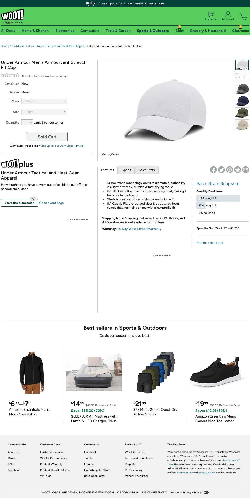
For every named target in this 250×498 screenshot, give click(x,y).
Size (16, 112)
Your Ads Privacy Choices (187, 492)
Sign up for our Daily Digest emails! (62, 145)
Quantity (12, 122)
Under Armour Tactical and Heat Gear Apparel (56, 46)
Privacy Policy (133, 470)
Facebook (90, 452)
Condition (12, 84)
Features (107, 170)
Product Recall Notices (55, 470)
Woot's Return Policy (53, 458)
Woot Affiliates (135, 452)
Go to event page (51, 203)
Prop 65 (130, 464)
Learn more (156, 3)
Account (228, 16)
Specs (126, 170)
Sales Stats (147, 170)
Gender (14, 92)
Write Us (45, 476)
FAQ (10, 464)
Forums (210, 16)
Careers (13, 458)
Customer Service (51, 452)
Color (15, 101)
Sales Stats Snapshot (218, 183)
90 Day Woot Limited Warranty (139, 229)
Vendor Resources (136, 476)
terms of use (186, 472)
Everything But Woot (97, 470)
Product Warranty (51, 464)
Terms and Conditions (139, 458)
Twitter (89, 458)
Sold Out (47, 137)
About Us (14, 452)
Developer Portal (94, 476)
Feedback (14, 470)
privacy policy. (206, 472)
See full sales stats (209, 243)
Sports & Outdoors (12, 46)
